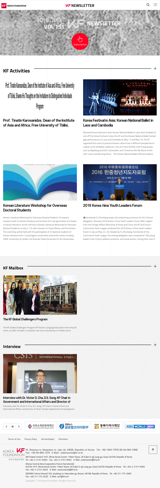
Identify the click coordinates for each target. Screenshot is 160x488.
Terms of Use (14, 439)
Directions (63, 439)
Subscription (80, 44)
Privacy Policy (31, 439)
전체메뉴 (155, 4)
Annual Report (47, 439)
